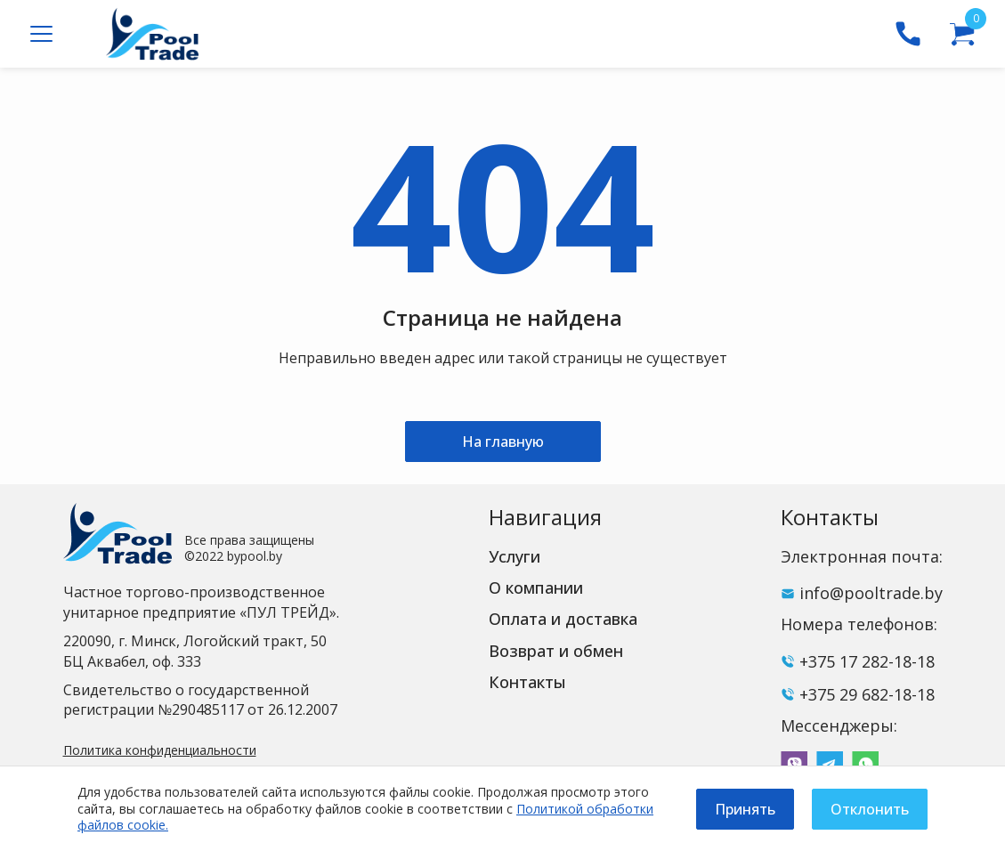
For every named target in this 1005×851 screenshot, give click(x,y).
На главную (503, 441)
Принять (745, 809)
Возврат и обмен (556, 650)
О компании (536, 587)
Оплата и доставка (563, 618)
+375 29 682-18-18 (867, 694)
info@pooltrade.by (871, 593)
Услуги (514, 556)
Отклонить (870, 809)
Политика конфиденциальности (159, 750)
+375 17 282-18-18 (867, 661)
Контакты (527, 682)
